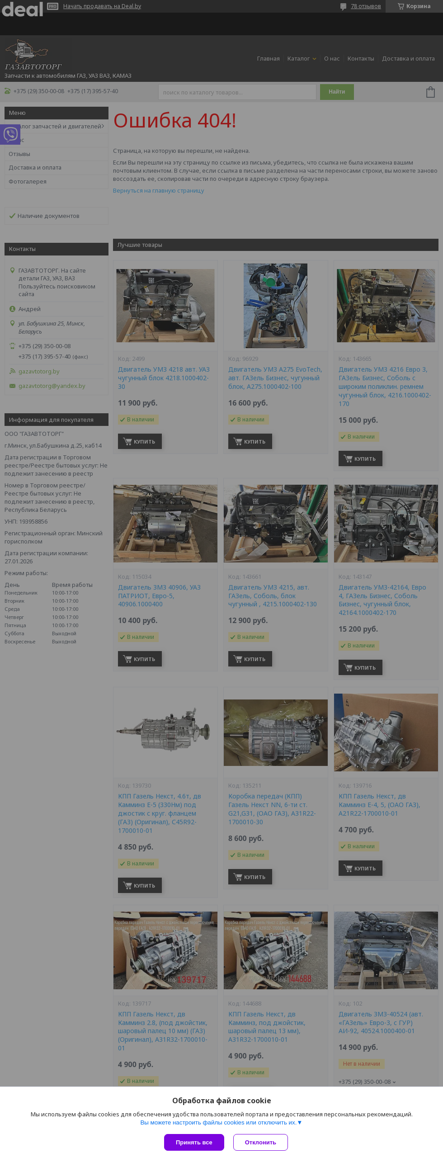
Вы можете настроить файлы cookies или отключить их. (218, 1122)
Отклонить (260, 1142)
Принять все (194, 1142)
